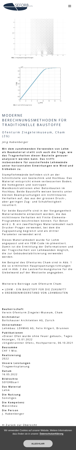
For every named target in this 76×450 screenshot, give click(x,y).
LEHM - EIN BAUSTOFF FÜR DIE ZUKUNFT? (35, 289)
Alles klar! (37, 444)
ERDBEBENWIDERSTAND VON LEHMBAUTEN (36, 292)
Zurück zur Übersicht (21, 425)
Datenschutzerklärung (51, 434)
